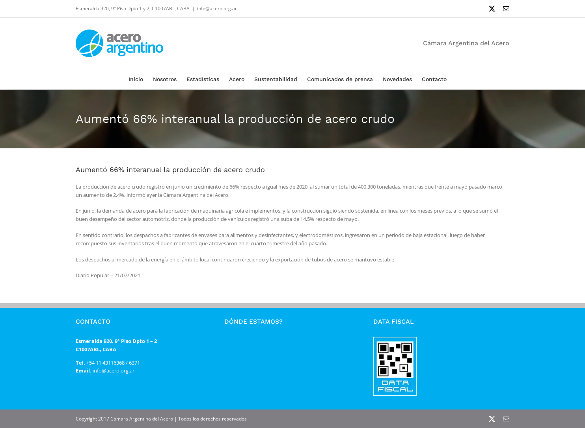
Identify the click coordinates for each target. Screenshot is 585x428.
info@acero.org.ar (217, 8)
